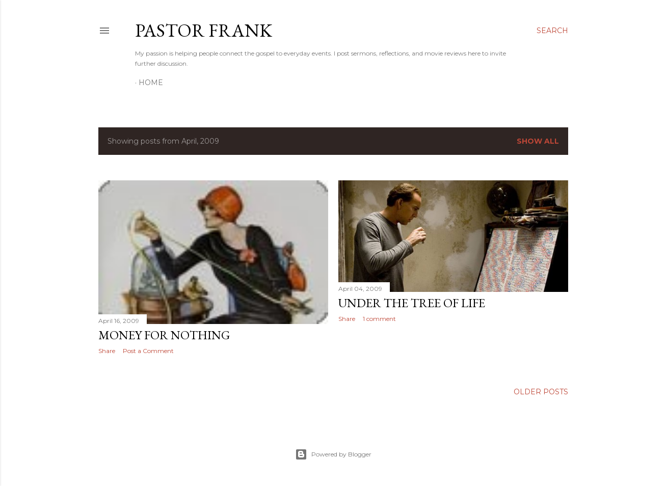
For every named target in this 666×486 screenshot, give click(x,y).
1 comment (379, 318)
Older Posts (541, 391)
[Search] (552, 30)
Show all (538, 141)
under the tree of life (411, 303)
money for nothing (164, 335)
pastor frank (203, 30)
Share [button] (106, 351)
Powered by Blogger (333, 454)
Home (151, 82)
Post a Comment (148, 351)
